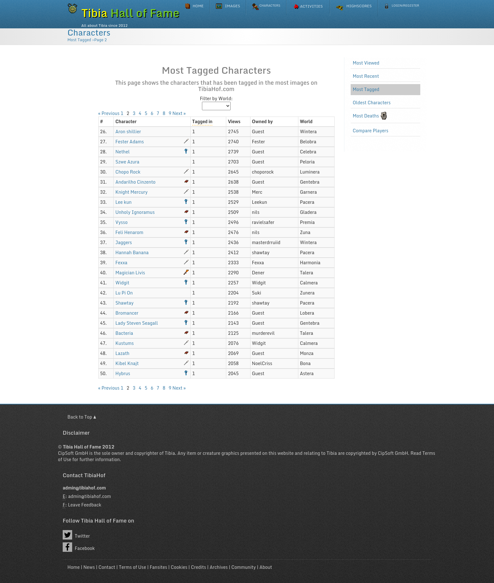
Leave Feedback (84, 504)
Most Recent (366, 76)
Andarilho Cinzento (135, 182)
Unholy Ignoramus (135, 212)
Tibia (170, 453)
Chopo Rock (127, 171)
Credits (198, 567)
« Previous (109, 113)
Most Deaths (366, 116)
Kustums (124, 343)
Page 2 (100, 40)
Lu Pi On (124, 292)
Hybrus (122, 373)
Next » (179, 113)
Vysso (121, 222)
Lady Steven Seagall (136, 323)
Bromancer (126, 313)
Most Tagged (79, 40)
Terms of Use (132, 567)
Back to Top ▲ (81, 416)
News (89, 567)
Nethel (122, 151)
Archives (219, 567)
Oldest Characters (372, 103)
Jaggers (123, 242)
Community (243, 567)
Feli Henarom (129, 232)
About (265, 567)
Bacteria (124, 333)
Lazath (122, 353)
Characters (88, 32)
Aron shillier (128, 131)
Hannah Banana (132, 252)
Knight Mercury (131, 192)
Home (73, 567)
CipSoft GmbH (73, 453)
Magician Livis (130, 272)
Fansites (158, 567)
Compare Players (370, 131)
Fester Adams (129, 141)
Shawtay (124, 302)
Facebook (79, 547)
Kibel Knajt (127, 363)
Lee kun (123, 202)
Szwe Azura (127, 161)
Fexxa (121, 262)
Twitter (76, 535)
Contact (106, 567)
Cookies (179, 567)
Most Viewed (366, 63)
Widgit (122, 282)
